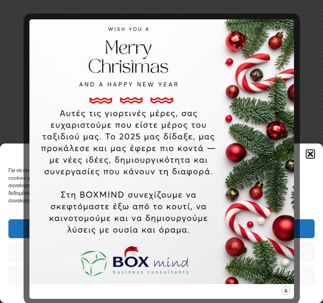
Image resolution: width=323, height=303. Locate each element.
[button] (310, 154)
